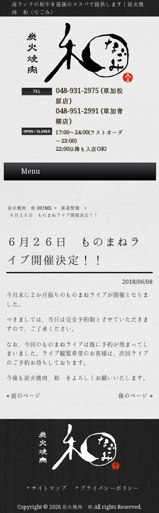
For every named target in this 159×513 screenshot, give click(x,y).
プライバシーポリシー (109, 488)
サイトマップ (49, 488)
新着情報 (70, 208)
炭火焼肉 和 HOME (30, 208)
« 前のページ (23, 395)
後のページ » (135, 395)
